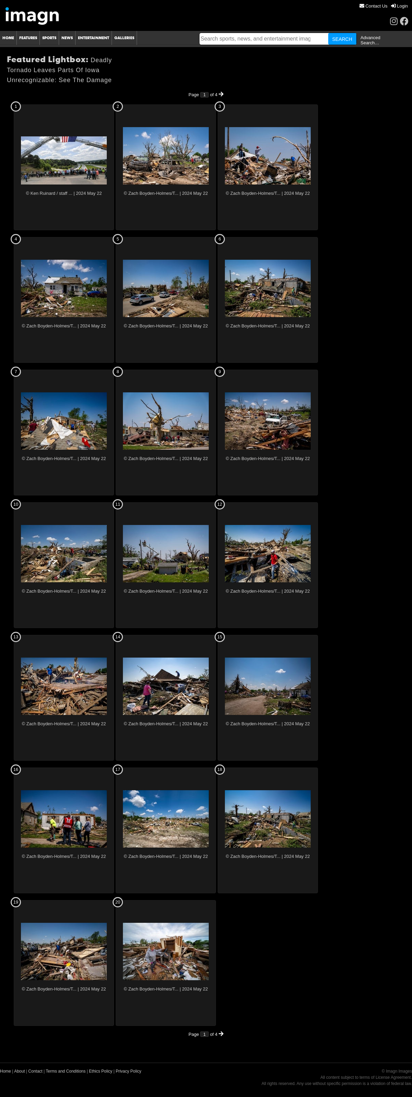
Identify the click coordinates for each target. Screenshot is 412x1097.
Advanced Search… (370, 40)
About (19, 1071)
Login (399, 6)
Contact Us (373, 6)
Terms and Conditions (65, 1071)
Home (5, 1071)
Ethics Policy (100, 1071)
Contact (35, 1071)
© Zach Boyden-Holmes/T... (151, 193)
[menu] (383, 6)
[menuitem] (373, 6)
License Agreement (393, 1077)
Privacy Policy (128, 1071)
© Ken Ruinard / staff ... (49, 193)
